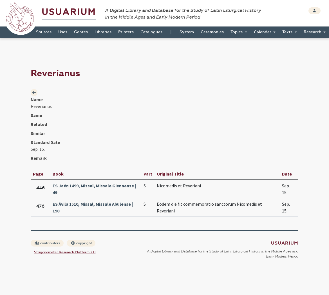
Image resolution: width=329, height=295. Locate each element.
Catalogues (151, 32)
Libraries (103, 32)
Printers (126, 32)
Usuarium (69, 11)
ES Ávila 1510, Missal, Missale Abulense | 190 (93, 207)
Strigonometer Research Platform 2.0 (64, 252)
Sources (44, 32)
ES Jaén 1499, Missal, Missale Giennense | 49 (94, 189)
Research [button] (313, 32)
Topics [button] (237, 32)
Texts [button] (288, 32)
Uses (62, 32)
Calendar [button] (263, 32)
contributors (47, 243)
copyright (81, 243)
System (187, 32)
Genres (81, 32)
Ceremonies (212, 32)
